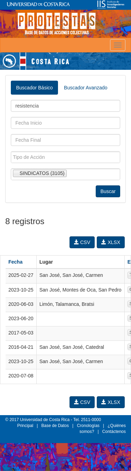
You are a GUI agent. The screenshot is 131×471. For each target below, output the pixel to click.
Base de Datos (55, 425)
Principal (25, 425)
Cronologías (88, 425)
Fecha (15, 262)
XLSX (110, 242)
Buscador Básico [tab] (34, 87)
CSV (82, 242)
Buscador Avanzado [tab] (85, 87)
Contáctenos (114, 431)
